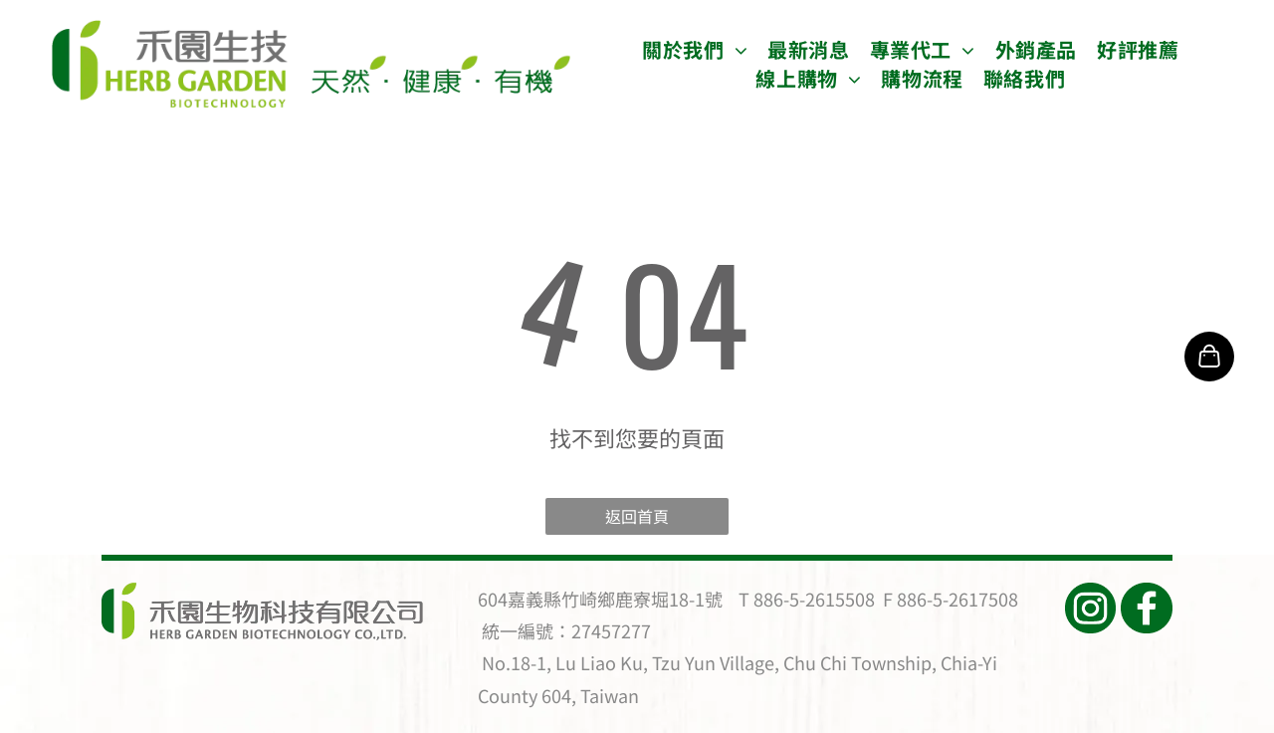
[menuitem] (694, 49)
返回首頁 (637, 516)
